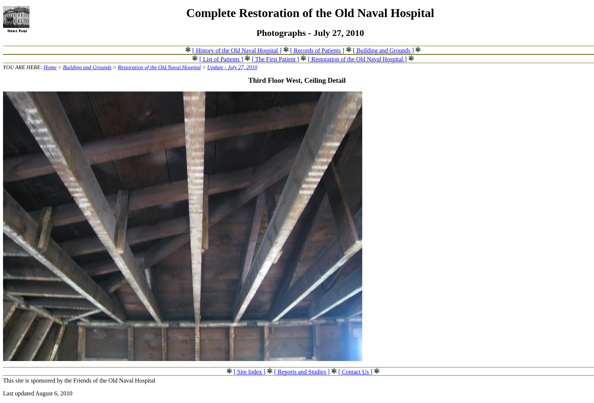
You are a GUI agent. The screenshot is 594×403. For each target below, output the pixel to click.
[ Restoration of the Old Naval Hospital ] (357, 59)
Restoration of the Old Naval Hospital (159, 67)
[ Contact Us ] (355, 372)
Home (49, 67)
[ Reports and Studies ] (302, 372)
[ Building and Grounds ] (383, 50)
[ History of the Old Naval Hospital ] (237, 50)
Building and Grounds (87, 67)
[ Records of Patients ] (317, 50)
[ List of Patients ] (221, 59)
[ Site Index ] (249, 372)
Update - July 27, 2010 (232, 67)
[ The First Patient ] (275, 59)
